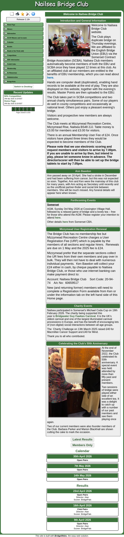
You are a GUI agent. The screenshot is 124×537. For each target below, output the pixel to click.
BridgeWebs (10, 81)
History (8, 29)
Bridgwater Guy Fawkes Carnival (76, 316)
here (58, 217)
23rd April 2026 (82, 491)
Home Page (10, 25)
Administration (11, 77)
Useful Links (10, 64)
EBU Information (12, 60)
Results (8, 46)
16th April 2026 (82, 505)
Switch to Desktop (23, 86)
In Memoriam (11, 73)
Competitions (10, 55)
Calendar (9, 42)
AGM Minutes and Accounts (16, 38)
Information (10, 33)
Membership (10, 68)
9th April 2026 (82, 520)
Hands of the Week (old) (14, 51)
